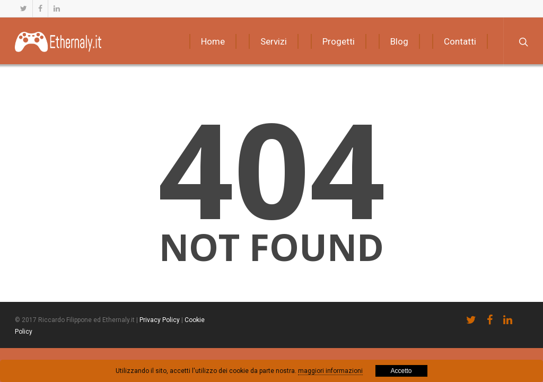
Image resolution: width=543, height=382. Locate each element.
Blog (399, 41)
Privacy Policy (159, 320)
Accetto (400, 371)
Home (213, 41)
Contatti (460, 41)
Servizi (273, 41)
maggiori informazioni (330, 371)
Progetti (338, 41)
